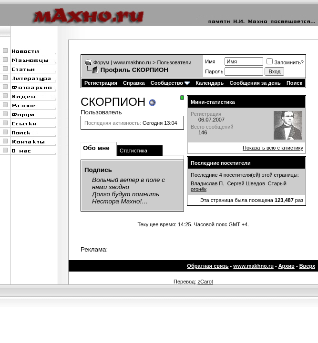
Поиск (294, 83)
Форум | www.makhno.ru (122, 62)
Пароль (214, 71)
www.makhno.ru (253, 266)
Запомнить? (285, 62)
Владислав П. (207, 183)
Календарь (209, 83)
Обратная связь (207, 266)
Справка (134, 83)
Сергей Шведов (246, 183)
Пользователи (174, 62)
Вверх (307, 266)
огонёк (198, 189)
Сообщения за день (254, 83)
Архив (286, 266)
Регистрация (100, 83)
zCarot (205, 281)
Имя (210, 61)
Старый (277, 183)
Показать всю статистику (273, 148)
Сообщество (170, 83)
